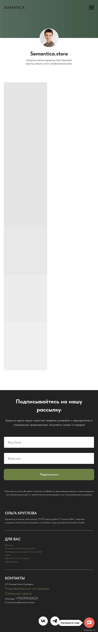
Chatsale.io (89, 630)
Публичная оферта (18, 593)
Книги (7, 555)
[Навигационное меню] (91, 7)
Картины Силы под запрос (17, 558)
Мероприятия (11, 561)
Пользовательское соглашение (27, 588)
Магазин (9, 545)
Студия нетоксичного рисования (20, 548)
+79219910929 (26, 598)
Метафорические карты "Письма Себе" (23, 551)
